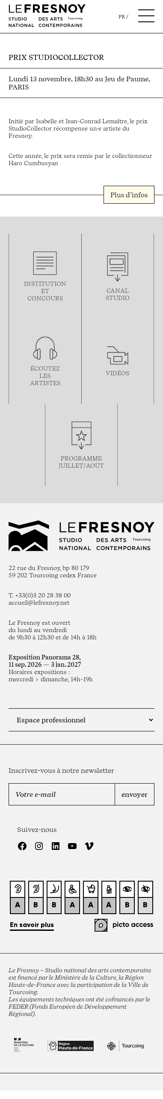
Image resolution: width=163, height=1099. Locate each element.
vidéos (117, 373)
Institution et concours (45, 291)
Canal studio (118, 294)
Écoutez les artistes (45, 375)
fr (122, 17)
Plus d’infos (129, 194)
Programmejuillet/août (81, 461)
